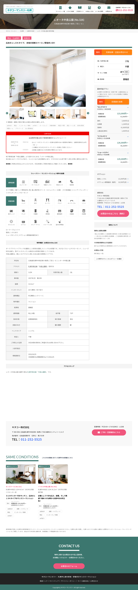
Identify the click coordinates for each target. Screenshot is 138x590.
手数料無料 (52, 125)
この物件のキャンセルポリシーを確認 (109, 259)
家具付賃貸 (80, 125)
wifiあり (35, 125)
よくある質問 (99, 11)
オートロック (43, 125)
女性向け (9, 125)
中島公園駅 (43, 266)
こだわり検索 (70, 11)
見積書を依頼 (116, 101)
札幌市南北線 (32, 266)
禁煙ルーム (10, 128)
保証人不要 (61, 125)
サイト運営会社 (83, 580)
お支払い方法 (89, 11)
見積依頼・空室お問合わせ (117, 52)
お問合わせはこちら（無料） (113, 213)
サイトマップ (54, 580)
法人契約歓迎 (29, 128)
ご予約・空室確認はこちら (110, 432)
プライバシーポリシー (68, 580)
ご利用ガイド (80, 11)
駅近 (15, 125)
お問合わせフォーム (69, 566)
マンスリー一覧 (60, 11)
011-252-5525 (125, 10)
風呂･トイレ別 (71, 125)
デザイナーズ (19, 128)
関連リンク (44, 580)
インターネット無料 (25, 125)
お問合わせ (109, 11)
